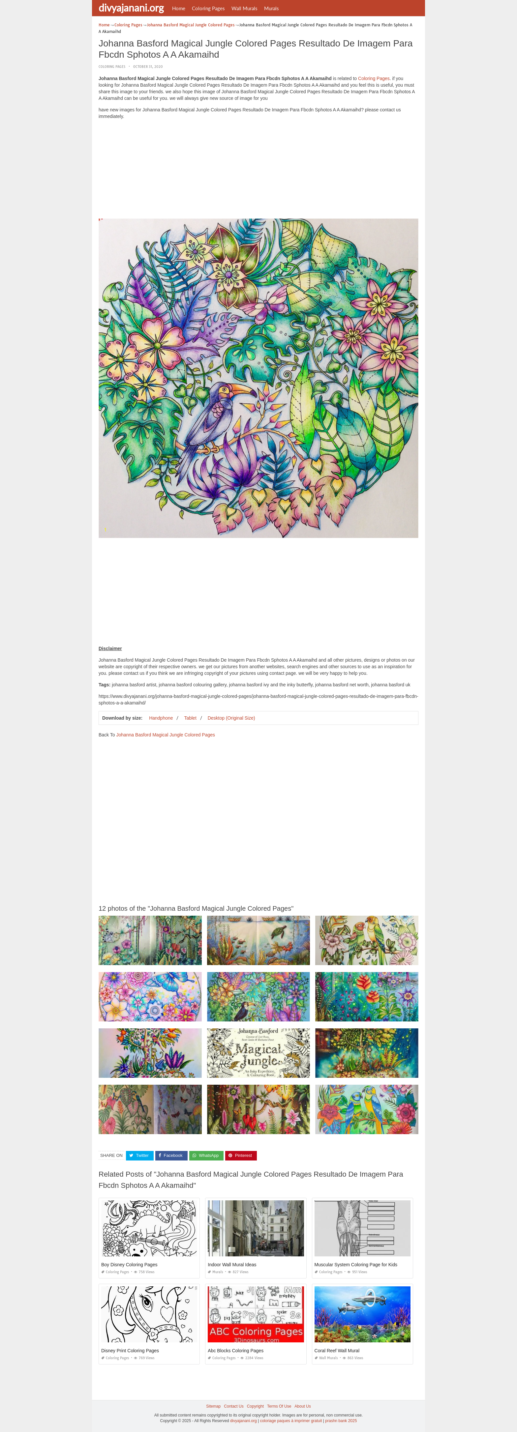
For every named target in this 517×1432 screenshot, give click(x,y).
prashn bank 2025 (341, 1420)
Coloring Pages (208, 8)
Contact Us (233, 1406)
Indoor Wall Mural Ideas (232, 1264)
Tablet (190, 718)
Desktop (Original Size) (231, 718)
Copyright (255, 1406)
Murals (271, 8)
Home (178, 8)
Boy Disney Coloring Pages (129, 1264)
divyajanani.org (131, 8)
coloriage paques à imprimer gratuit (291, 1420)
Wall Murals (244, 8)
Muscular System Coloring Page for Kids (356, 1264)
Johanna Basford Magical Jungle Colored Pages (165, 734)
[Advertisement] (258, 171)
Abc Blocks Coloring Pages (235, 1350)
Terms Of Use (279, 1406)
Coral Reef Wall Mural (337, 1350)
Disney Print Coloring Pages (130, 1350)
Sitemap (213, 1406)
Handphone (161, 718)
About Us (302, 1406)
